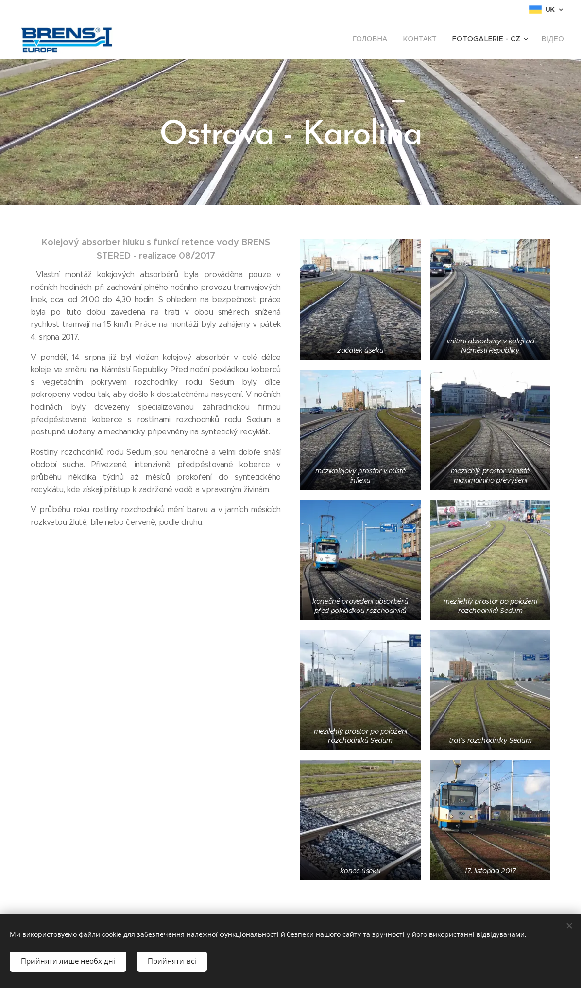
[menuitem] (387, 39)
